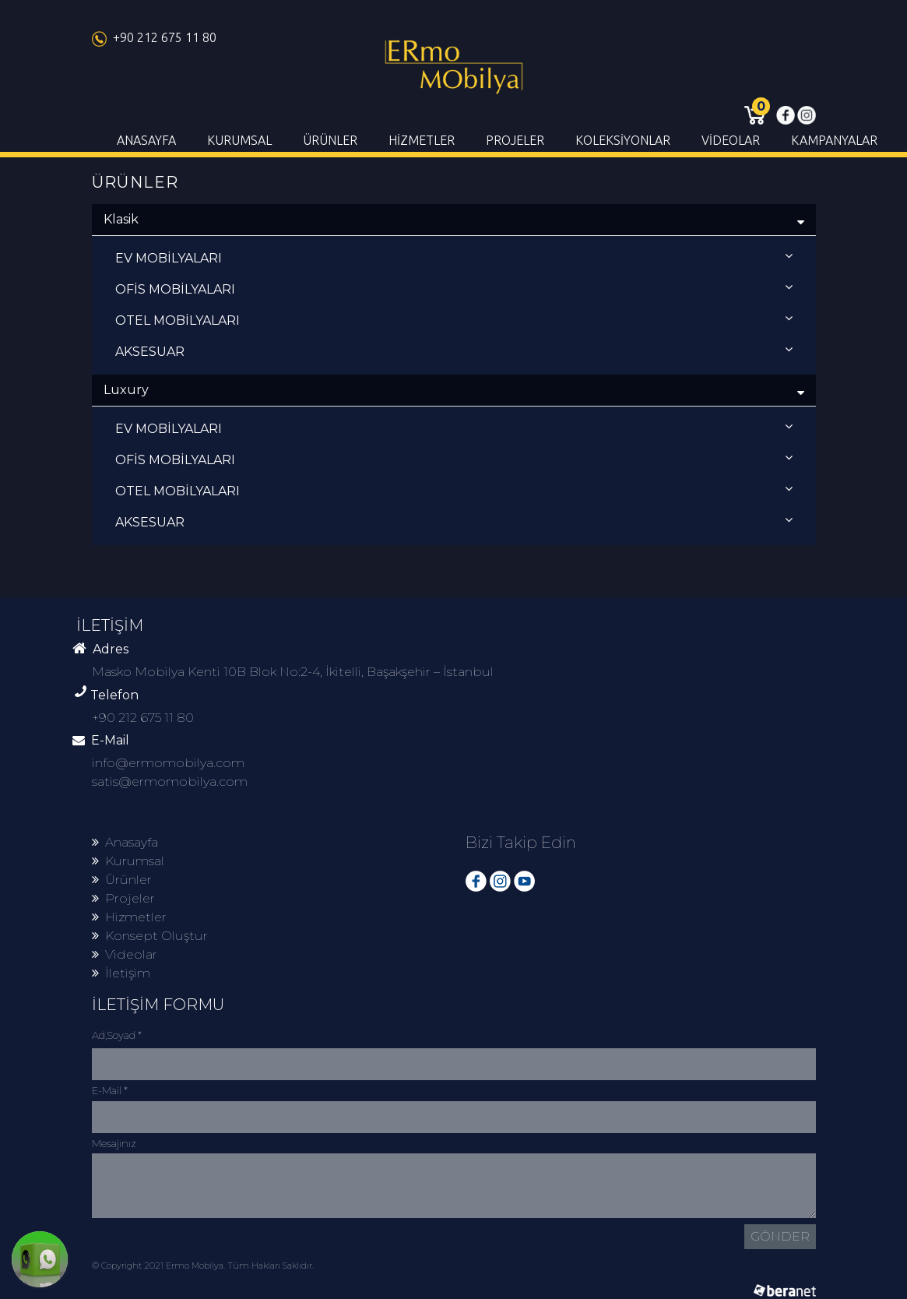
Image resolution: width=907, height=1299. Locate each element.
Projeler (123, 898)
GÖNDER (780, 1236)
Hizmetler (129, 917)
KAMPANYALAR (834, 140)
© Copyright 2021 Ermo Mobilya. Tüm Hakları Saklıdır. (203, 1265)
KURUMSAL (239, 140)
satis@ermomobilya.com (170, 781)
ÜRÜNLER (330, 140)
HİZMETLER (421, 140)
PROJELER (515, 140)
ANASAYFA (146, 140)
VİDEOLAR (730, 140)
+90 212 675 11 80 (154, 37)
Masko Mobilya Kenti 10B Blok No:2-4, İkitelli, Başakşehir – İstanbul (293, 671)
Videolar (124, 954)
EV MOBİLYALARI (454, 257)
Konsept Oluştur (150, 935)
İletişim (121, 973)
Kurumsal (128, 861)
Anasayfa (125, 842)
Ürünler (122, 879)
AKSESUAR (454, 351)
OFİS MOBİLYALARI (454, 288)
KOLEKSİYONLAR (622, 140)
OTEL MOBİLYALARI (454, 320)
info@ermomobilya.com (168, 762)
